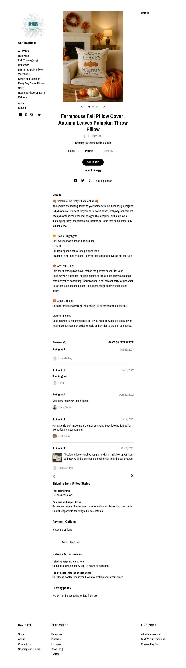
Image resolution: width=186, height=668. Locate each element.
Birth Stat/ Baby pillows (31, 69)
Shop (21, 634)
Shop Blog (57, 649)
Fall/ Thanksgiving (28, 60)
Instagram (56, 644)
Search (22, 108)
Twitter (55, 654)
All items (23, 51)
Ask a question (104, 181)
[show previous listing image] (82, 107)
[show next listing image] (104, 107)
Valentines (24, 74)
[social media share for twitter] (83, 181)
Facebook (56, 634)
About (21, 103)
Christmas (23, 65)
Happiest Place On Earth (31, 93)
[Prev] (53, 477)
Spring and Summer (29, 79)
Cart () (145, 13)
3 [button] (97, 107)
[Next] (132, 476)
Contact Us (24, 644)
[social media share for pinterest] (90, 181)
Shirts (21, 88)
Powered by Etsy (150, 644)
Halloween (23, 56)
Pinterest (56, 639)
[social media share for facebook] (76, 181)
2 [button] (93, 107)
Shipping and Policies (30, 649)
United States (96, 143)
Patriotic (22, 97)
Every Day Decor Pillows (31, 83)
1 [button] (89, 107)
